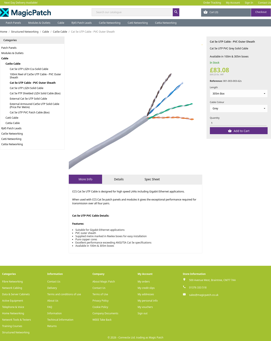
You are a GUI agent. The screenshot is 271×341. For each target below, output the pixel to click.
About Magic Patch (104, 281)
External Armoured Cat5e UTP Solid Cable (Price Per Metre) (34, 105)
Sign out (142, 313)
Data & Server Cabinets (16, 294)
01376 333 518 (197, 287)
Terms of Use (100, 294)
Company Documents (105, 313)
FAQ (49, 307)
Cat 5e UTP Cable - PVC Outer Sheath (33, 83)
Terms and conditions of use (64, 294)
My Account (233, 2)
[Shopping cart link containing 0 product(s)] (236, 12)
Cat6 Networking (138, 23)
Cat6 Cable (12, 118)
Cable (61, 23)
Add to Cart (241, 131)
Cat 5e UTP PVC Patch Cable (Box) (29, 112)
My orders (144, 281)
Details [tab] (119, 179)
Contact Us (264, 2)
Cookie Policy (100, 307)
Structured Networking (15, 332)
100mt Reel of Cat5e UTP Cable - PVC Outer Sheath (35, 75)
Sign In (249, 2)
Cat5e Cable (13, 63)
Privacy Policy (101, 300)
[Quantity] (238, 123)
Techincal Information (60, 320)
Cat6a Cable (13, 123)
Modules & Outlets (39, 23)
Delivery (52, 288)
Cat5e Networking (110, 23)
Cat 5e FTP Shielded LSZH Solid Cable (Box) (35, 93)
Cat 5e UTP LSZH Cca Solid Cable (29, 69)
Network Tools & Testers (16, 320)
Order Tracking (212, 2)
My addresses (146, 294)
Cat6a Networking (166, 23)
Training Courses (12, 326)
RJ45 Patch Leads (82, 23)
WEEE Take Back (102, 320)
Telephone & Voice (13, 307)
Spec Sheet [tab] (152, 179)
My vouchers (145, 307)
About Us (52, 300)
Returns (52, 326)
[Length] (239, 93)
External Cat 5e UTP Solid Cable (28, 98)
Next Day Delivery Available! (21, 2)
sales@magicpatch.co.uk (203, 295)
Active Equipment (12, 300)
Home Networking (13, 313)
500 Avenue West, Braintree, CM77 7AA (212, 280)
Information (54, 313)
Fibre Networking (12, 281)
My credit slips (146, 288)
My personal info (148, 300)
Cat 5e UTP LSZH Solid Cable (26, 88)
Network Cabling (12, 288)
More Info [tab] (85, 179)
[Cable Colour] (239, 108)
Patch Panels (13, 23)
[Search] (135, 12)
